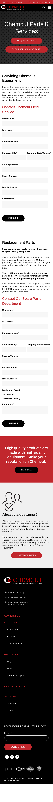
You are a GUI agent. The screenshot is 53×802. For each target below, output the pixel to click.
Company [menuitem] (12, 703)
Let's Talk (26, 470)
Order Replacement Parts (26, 49)
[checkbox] (26, 396)
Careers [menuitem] (11, 710)
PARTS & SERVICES (26, 555)
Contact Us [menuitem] (12, 616)
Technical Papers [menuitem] (16, 675)
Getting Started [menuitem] (16, 686)
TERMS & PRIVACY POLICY (14, 779)
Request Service (26, 41)
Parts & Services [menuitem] (15, 643)
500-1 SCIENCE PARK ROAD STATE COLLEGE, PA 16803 (18, 603)
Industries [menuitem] (12, 636)
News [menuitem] (10, 668)
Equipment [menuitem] (13, 629)
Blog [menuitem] (9, 661)
